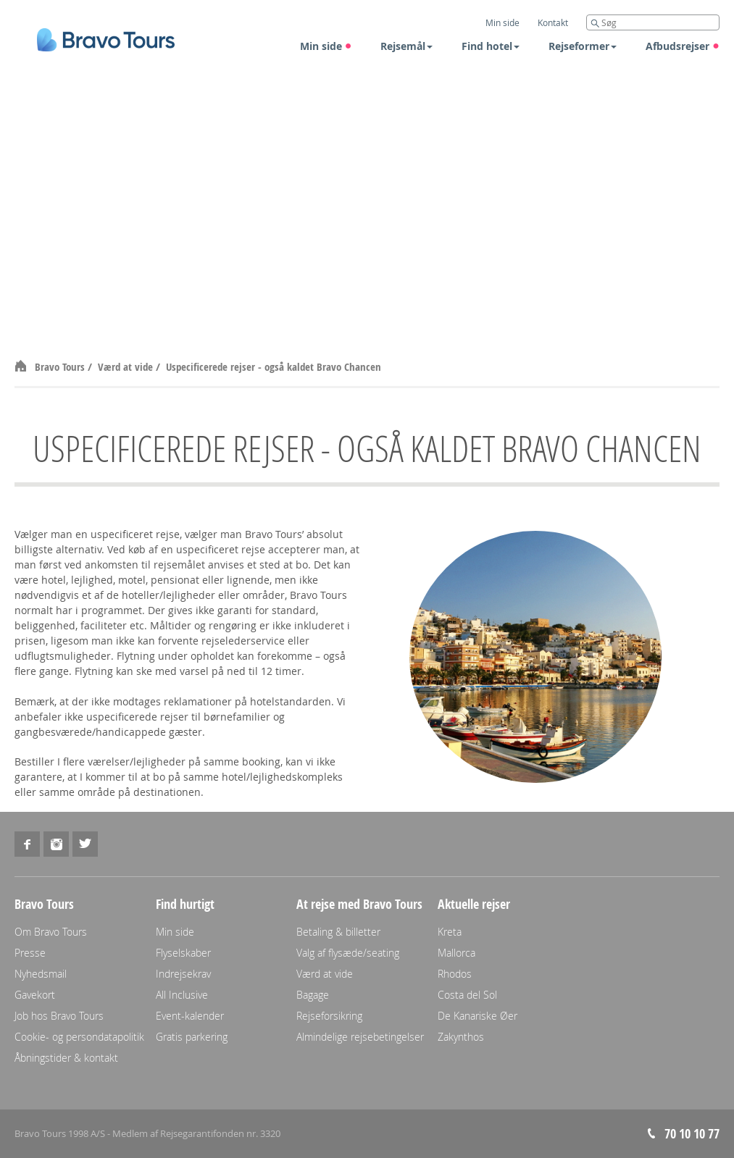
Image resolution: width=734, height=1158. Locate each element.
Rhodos (455, 974)
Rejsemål (406, 46)
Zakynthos (461, 1037)
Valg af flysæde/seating (347, 953)
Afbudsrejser (683, 46)
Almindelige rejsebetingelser (360, 1037)
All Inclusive (182, 995)
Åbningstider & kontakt (66, 1058)
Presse (30, 953)
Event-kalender (190, 1016)
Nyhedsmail (40, 974)
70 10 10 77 (692, 1134)
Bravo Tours (61, 366)
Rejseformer (583, 46)
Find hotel (491, 46)
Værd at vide (127, 366)
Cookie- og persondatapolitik (79, 1037)
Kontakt (553, 22)
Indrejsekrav (183, 974)
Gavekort (34, 995)
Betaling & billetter (338, 932)
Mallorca (456, 953)
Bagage (312, 995)
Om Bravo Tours (50, 932)
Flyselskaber (183, 953)
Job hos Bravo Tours (59, 1016)
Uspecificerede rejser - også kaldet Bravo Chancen (273, 366)
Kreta (450, 932)
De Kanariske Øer (477, 1016)
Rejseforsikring (329, 1016)
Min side (326, 46)
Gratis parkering (192, 1037)
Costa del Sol (467, 995)
